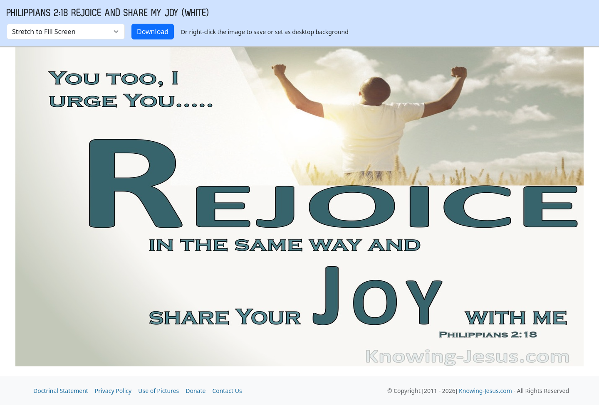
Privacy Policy (113, 391)
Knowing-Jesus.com (485, 391)
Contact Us (227, 391)
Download (152, 31)
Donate (195, 391)
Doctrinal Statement (60, 391)
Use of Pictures (158, 391)
